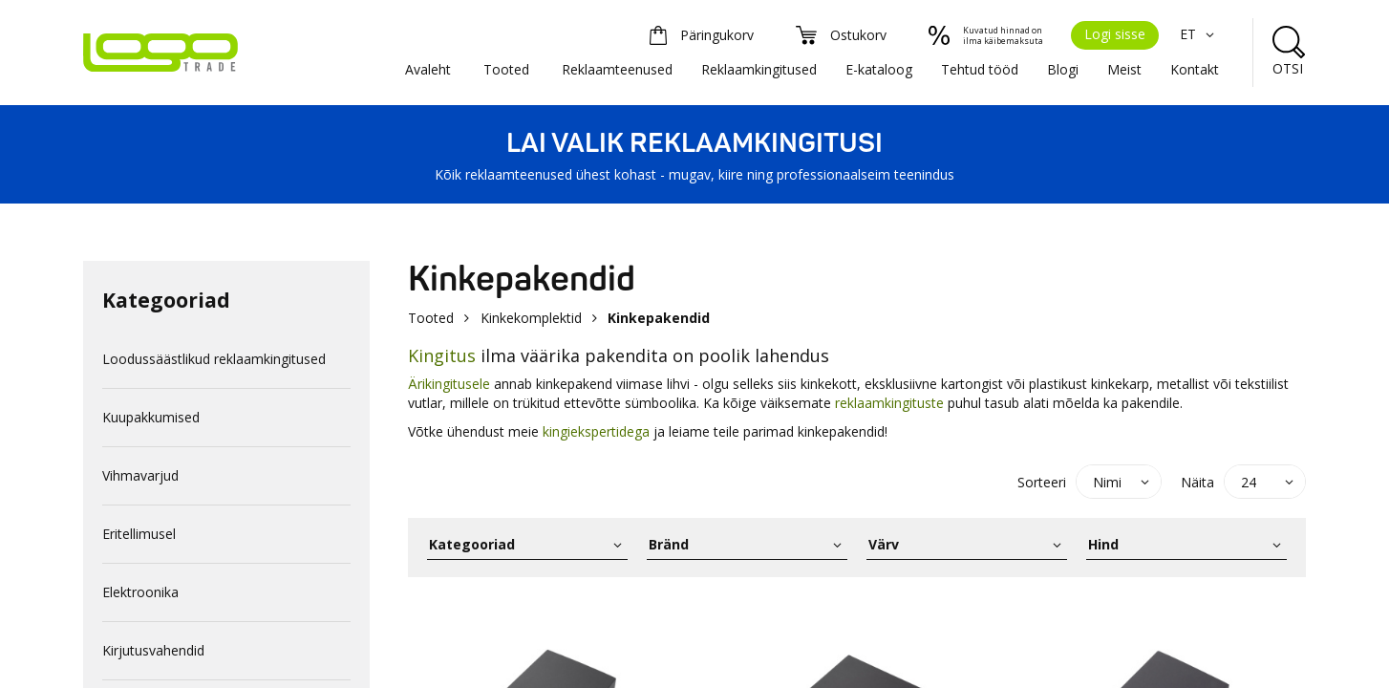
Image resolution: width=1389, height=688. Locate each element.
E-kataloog (878, 69)
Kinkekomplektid (531, 318)
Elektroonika (140, 592)
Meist (1124, 69)
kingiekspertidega (596, 431)
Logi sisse (1114, 34)
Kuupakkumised (151, 417)
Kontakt (1194, 69)
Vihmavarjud (140, 475)
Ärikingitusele (449, 384)
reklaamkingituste (889, 403)
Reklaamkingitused (759, 69)
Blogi (1063, 69)
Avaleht (428, 69)
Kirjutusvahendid (153, 650)
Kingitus (442, 355)
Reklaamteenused (617, 69)
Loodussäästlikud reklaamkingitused (214, 359)
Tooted (506, 69)
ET (1199, 34)
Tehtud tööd (979, 69)
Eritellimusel (139, 534)
